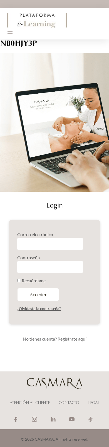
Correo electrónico (35, 234)
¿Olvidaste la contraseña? (39, 308)
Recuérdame (31, 280)
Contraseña (28, 257)
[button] (10, 31)
